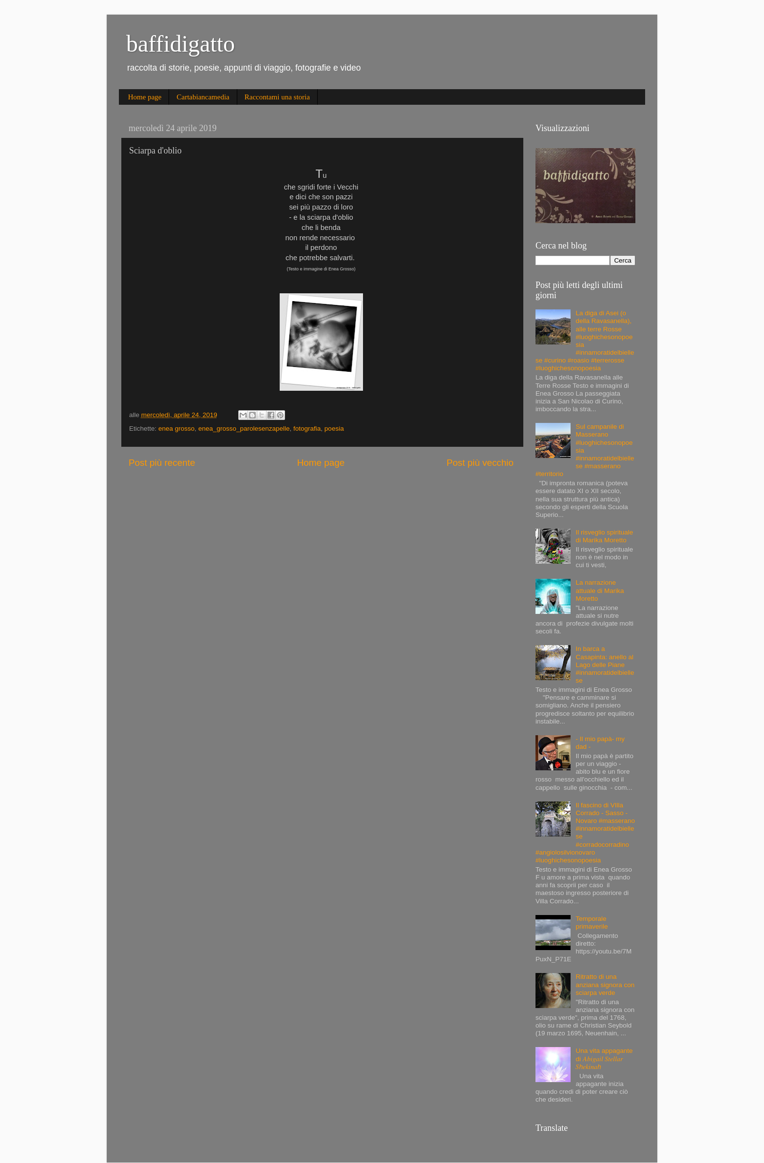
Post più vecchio (480, 463)
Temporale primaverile (591, 922)
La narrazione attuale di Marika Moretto (599, 590)
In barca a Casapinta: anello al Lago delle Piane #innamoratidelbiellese (604, 664)
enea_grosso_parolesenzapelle (244, 428)
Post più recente (162, 463)
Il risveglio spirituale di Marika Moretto (604, 536)
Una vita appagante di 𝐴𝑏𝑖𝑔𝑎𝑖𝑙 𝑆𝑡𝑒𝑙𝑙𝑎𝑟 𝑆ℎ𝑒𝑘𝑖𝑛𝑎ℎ (603, 1058)
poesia (334, 428)
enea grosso (176, 428)
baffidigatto (180, 44)
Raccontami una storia (277, 97)
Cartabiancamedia (202, 97)
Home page (145, 97)
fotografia (307, 428)
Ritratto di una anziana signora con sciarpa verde (604, 984)
